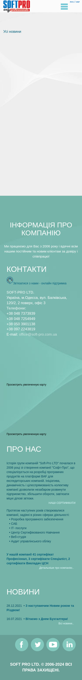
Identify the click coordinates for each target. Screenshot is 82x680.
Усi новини (12, 31)
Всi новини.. (66, 623)
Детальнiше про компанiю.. (56, 567)
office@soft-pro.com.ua (38, 334)
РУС (72, 2)
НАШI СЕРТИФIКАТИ (62, 503)
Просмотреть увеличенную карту (26, 384)
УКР (78, 2)
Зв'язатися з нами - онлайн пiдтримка (39, 283)
